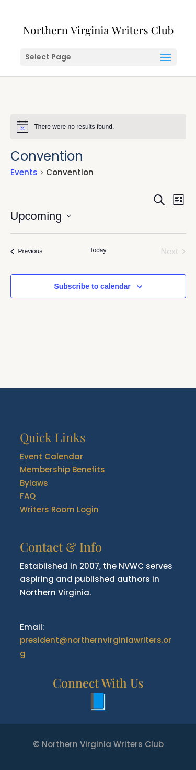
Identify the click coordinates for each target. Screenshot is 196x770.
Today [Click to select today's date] (97, 250)
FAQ (28, 496)
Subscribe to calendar (92, 286)
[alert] (98, 126)
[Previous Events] (26, 252)
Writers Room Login (59, 509)
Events (24, 172)
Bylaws (34, 483)
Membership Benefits (62, 469)
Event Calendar (51, 456)
